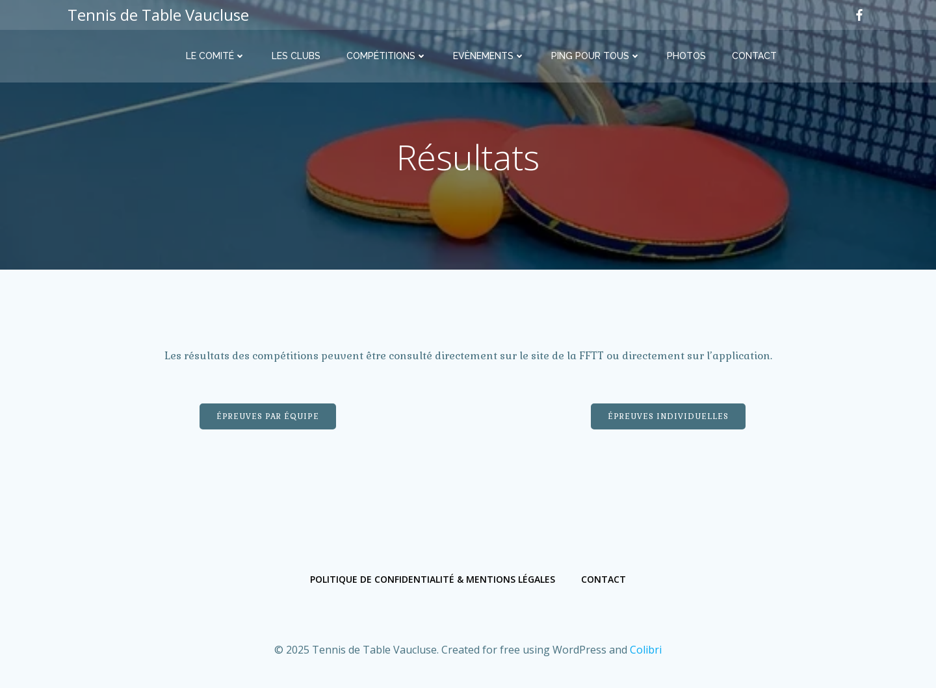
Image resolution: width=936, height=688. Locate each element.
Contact (754, 56)
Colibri (646, 650)
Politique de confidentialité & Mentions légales (432, 579)
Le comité (216, 56)
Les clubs (296, 56)
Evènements (489, 56)
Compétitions (386, 56)
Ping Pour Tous (596, 56)
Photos (686, 56)
